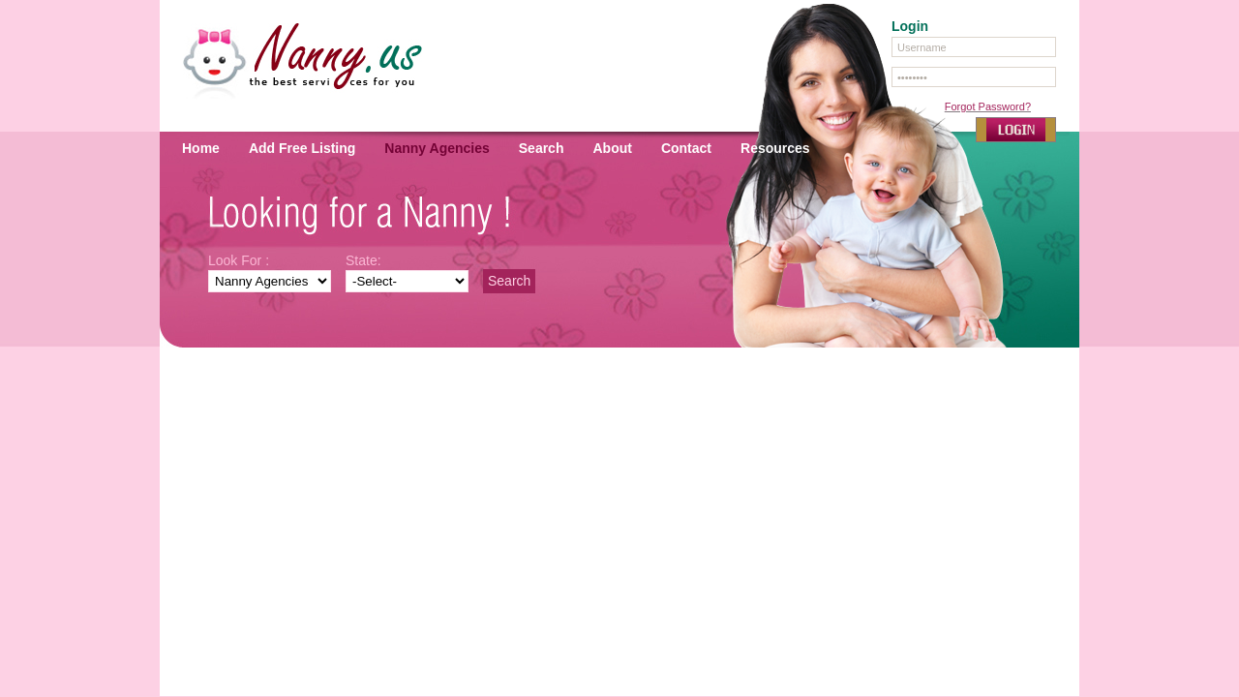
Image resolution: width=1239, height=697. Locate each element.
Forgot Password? (988, 106)
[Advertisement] (619, 420)
